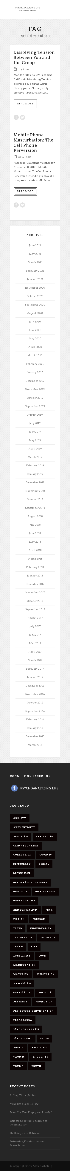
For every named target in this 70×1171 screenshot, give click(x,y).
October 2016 (35, 702)
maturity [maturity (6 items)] (21, 974)
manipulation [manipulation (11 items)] (24, 965)
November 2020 (35, 287)
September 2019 (35, 406)
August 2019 (35, 414)
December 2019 (35, 380)
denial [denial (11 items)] (44, 864)
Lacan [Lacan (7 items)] (18, 946)
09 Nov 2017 (24, 157)
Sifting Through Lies (23, 1095)
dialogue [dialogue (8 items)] (20, 891)
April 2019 (35, 448)
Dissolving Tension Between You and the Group (34, 57)
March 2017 (35, 660)
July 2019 (35, 423)
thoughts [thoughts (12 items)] (40, 1056)
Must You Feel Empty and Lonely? (31, 1112)
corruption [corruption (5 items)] (22, 854)
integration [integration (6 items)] (23, 937)
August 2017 (35, 618)
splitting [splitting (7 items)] (39, 1047)
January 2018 (35, 575)
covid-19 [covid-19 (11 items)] (45, 854)
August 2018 (35, 516)
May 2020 (35, 338)
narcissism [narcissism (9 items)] (22, 983)
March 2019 (35, 457)
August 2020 (35, 313)
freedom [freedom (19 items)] (39, 919)
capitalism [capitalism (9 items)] (45, 836)
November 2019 (35, 389)
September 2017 (35, 609)
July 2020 (35, 321)
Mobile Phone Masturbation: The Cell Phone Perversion (33, 142)
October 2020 (35, 296)
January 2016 (35, 728)
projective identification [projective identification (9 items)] (33, 1011)
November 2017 (35, 592)
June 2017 (35, 634)
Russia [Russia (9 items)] (18, 1047)
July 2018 (35, 524)
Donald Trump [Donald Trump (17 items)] (24, 900)
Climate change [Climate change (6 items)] (25, 845)
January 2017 (35, 677)
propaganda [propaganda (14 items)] (22, 1020)
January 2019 (35, 474)
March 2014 (35, 745)
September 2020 (35, 304)
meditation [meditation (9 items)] (46, 974)
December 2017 (35, 584)
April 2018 (35, 550)
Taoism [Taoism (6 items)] (18, 1056)
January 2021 (35, 279)
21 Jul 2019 (23, 69)
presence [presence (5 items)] (20, 1001)
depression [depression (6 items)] (21, 873)
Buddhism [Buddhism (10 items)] (20, 836)
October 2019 (35, 397)
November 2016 (35, 694)
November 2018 (35, 491)
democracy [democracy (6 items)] (22, 864)
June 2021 (35, 245)
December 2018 (35, 482)
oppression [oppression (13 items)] (21, 992)
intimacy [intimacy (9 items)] (48, 937)
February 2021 (35, 270)
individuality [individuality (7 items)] (41, 928)
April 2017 (35, 651)
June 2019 (35, 431)
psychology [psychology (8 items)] (22, 1038)
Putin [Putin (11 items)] (44, 1038)
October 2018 (35, 499)
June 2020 (35, 330)
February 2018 (35, 567)
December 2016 (35, 685)
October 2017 (35, 601)
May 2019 (35, 440)
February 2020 (35, 364)
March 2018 (35, 558)
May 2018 (35, 541)
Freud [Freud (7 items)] (17, 928)
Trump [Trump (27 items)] (18, 1066)
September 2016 (35, 711)
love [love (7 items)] (42, 955)
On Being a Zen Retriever (25, 1133)
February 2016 (35, 719)
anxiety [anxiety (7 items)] (19, 818)
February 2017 (35, 668)
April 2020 (35, 347)
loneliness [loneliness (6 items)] (21, 955)
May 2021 (35, 253)
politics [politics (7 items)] (44, 992)
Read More (25, 103)
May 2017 (35, 643)
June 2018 (35, 533)
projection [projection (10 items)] (43, 1001)
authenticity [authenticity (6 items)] (24, 827)
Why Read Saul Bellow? (25, 1104)
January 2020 (35, 372)
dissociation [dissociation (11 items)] (45, 891)
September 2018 (35, 507)
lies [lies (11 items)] (34, 946)
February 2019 (35, 465)
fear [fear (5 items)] (49, 910)
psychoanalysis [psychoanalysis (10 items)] (26, 1029)
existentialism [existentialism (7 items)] (25, 910)
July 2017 (35, 626)
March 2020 (35, 355)
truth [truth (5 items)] (36, 1066)
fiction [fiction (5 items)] (19, 919)
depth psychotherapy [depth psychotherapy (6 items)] (30, 882)
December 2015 (35, 736)
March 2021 (35, 262)
